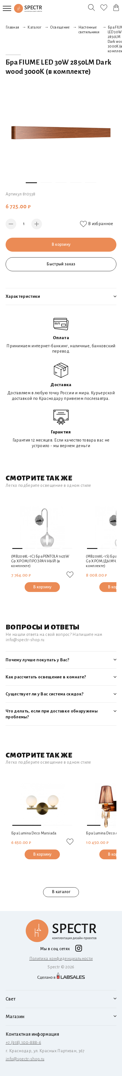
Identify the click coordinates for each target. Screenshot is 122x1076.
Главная (12, 27)
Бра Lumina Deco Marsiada (34, 833)
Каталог (34, 27)
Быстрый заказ (60, 264)
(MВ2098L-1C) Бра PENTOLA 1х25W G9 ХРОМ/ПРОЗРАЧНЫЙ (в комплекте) (40, 561)
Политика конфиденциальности (61, 958)
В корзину (61, 244)
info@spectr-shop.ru (25, 1059)
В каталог (61, 892)
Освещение (60, 27)
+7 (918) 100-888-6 (23, 1042)
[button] (31, 182)
